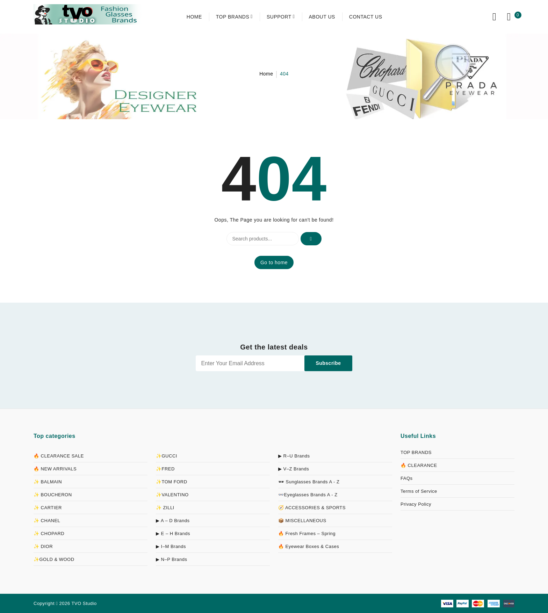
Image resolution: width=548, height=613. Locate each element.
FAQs (407, 478)
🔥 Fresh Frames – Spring (307, 533)
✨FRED (165, 468)
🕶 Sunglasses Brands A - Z (308, 481)
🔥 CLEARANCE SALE (59, 456)
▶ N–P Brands (171, 559)
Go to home (274, 262)
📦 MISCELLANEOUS (302, 520)
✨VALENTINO (172, 494)
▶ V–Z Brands (293, 468)
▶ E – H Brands (173, 533)
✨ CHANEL (47, 520)
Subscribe (328, 363)
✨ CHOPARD (49, 533)
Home (266, 74)
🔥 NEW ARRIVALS (55, 468)
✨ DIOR (43, 546)
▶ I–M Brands (171, 546)
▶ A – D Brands (173, 520)
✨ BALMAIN (48, 481)
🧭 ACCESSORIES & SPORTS (312, 507)
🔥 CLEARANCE (419, 465)
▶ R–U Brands (294, 456)
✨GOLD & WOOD (54, 559)
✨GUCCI (166, 456)
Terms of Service (419, 491)
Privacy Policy (416, 504)
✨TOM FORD (171, 481)
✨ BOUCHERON (53, 494)
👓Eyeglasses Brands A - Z (308, 494)
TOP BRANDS (416, 452)
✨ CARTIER (48, 507)
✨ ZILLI (165, 507)
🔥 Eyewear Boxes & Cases (308, 546)
